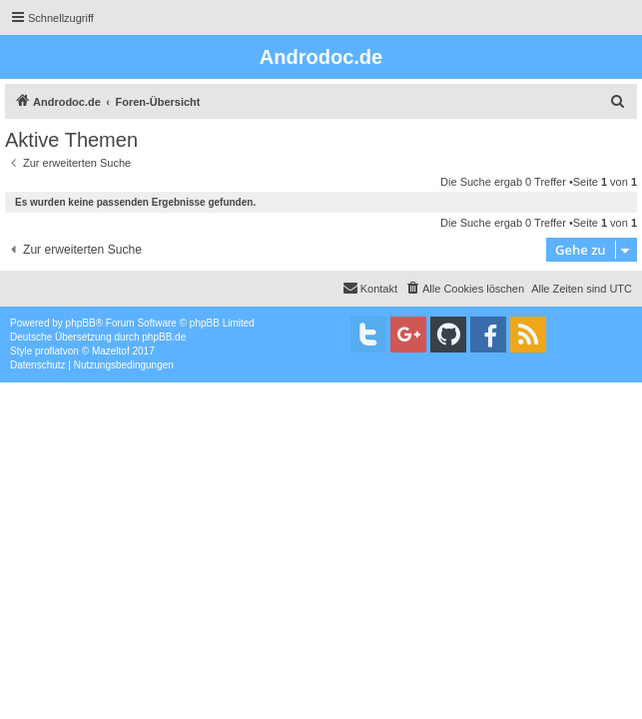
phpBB (81, 323)
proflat (49, 351)
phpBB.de (164, 337)
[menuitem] (618, 102)
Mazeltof (111, 351)
